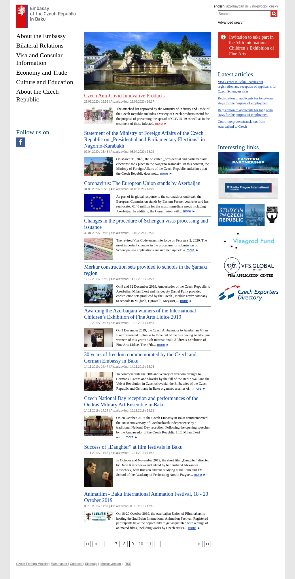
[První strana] (87, 544)
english (218, 6)
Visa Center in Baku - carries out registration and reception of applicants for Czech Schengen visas (247, 87)
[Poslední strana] (207, 544)
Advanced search (231, 22)
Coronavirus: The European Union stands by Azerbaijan (142, 183)
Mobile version (111, 563)
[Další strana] (199, 544)
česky (273, 6)
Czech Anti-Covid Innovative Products (124, 96)
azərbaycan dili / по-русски (247, 6)
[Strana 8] (124, 544)
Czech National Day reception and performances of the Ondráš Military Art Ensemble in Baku (141, 401)
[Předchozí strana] (95, 544)
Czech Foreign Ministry (32, 563)
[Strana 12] (157, 544)
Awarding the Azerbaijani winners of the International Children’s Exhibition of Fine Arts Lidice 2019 (140, 314)
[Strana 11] (149, 544)
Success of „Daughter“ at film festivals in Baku (133, 447)
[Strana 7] (116, 544)
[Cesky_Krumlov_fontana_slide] (147, 34)
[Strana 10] (141, 544)
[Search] (274, 13)
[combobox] (244, 13)
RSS (128, 563)
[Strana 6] (108, 544)
